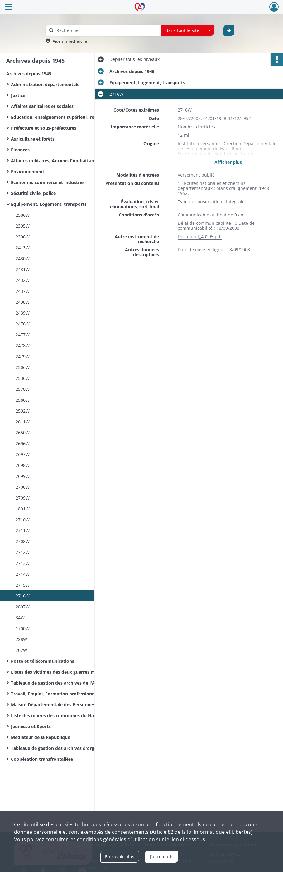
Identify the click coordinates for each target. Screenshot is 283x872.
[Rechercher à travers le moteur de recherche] (106, 30)
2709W (23, 498)
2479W (23, 356)
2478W (23, 345)
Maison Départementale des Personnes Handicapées (67, 705)
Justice (18, 95)
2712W (23, 552)
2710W (23, 520)
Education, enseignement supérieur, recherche (61, 117)
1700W (23, 628)
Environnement (27, 171)
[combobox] (187, 30)
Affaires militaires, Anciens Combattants (54, 161)
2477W (23, 335)
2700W (23, 487)
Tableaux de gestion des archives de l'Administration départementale (73, 683)
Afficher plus (228, 162)
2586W (23, 215)
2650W (23, 433)
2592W (23, 411)
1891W (23, 509)
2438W (23, 302)
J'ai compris (162, 857)
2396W (23, 237)
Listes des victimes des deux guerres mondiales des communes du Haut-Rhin (73, 672)
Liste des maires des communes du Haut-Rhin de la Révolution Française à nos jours (73, 715)
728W (21, 639)
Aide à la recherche (70, 41)
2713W (23, 563)
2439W (23, 313)
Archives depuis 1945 (28, 73)
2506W (23, 367)
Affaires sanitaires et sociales (42, 106)
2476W (23, 324)
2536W (23, 378)
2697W (23, 454)
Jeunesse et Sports (31, 726)
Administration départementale (45, 84)
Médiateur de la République (40, 737)
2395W (23, 226)
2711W (23, 530)
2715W (23, 585)
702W (21, 650)
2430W (23, 258)
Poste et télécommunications (42, 661)
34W (20, 618)
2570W (23, 389)
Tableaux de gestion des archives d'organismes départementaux (73, 748)
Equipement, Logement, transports (49, 204)
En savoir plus (119, 857)
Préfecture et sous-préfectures (43, 128)
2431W (23, 269)
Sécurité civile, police (33, 193)
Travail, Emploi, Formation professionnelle (56, 694)
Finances (20, 150)
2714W (23, 574)
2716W (23, 596)
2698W (23, 465)
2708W (23, 541)
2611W (23, 422)
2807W (23, 607)
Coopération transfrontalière (42, 759)
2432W (23, 280)
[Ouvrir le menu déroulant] (8, 7)
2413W (23, 248)
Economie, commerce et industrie (47, 182)
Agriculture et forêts (33, 139)
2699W (23, 476)
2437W (23, 291)
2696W (23, 443)
